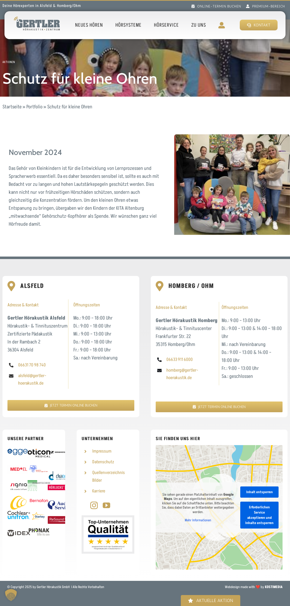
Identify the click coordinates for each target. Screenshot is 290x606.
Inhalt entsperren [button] (259, 491)
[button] (11, 595)
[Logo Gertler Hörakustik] (37, 19)
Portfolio (34, 106)
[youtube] (106, 505)
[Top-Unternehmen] (108, 519)
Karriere (98, 491)
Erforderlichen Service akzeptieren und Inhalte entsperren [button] (259, 515)
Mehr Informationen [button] (198, 520)
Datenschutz (103, 462)
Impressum (101, 451)
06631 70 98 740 (32, 365)
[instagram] (94, 505)
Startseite (12, 106)
